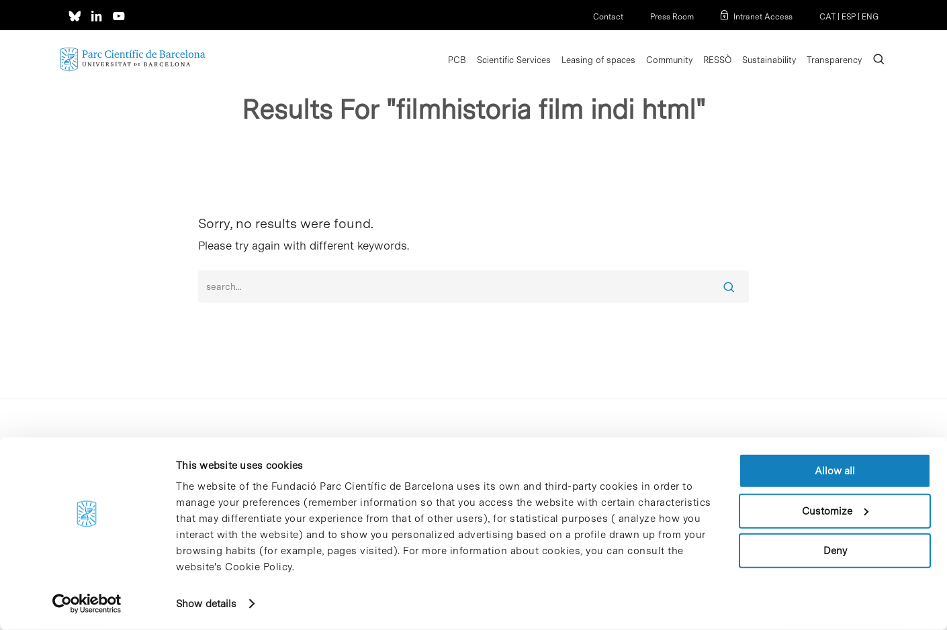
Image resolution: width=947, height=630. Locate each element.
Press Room (672, 16)
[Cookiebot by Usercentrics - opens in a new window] (87, 604)
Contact (608, 16)
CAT (827, 16)
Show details (206, 604)
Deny (835, 551)
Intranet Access (763, 16)
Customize (835, 511)
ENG (870, 16)
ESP (849, 16)
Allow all (835, 471)
